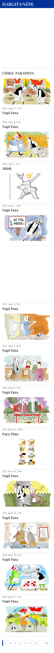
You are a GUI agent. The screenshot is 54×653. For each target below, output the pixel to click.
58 (46, 643)
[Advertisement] (27, 27)
